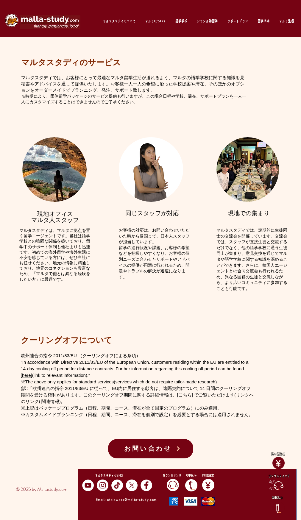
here (26, 375)
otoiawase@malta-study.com (132, 499)
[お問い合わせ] (150, 448)
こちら (185, 394)
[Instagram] (102, 485)
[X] (132, 485)
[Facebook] (146, 485)
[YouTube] (88, 485)
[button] (119, 21)
